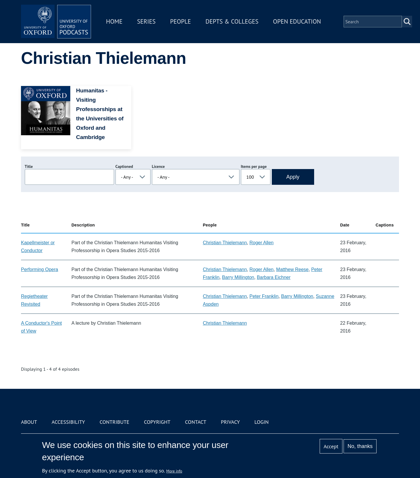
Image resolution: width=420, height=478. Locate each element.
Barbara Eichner (273, 277)
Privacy (230, 422)
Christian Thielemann (225, 242)
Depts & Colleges (232, 21)
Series (146, 21)
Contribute (114, 422)
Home (114, 21)
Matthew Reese (292, 269)
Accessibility (68, 422)
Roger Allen (261, 242)
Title (29, 166)
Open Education (297, 21)
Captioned (124, 166)
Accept (330, 446)
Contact (195, 422)
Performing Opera (39, 269)
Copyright (157, 422)
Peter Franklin (264, 296)
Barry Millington (238, 277)
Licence (158, 166)
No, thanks (359, 446)
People (180, 21)
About (29, 422)
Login (261, 422)
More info (174, 471)
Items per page (254, 166)
